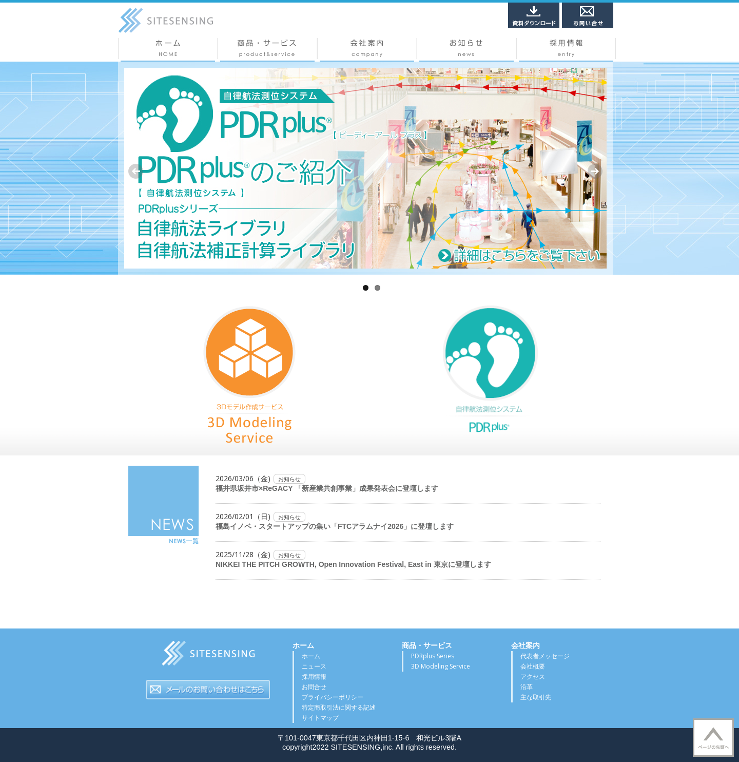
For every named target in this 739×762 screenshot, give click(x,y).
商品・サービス (267, 50)
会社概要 (367, 50)
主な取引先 (535, 697)
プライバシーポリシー (332, 697)
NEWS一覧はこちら (163, 505)
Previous (136, 171)
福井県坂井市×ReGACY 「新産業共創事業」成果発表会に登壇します (327, 488)
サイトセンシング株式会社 (207, 656)
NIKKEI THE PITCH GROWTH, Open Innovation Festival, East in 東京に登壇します (353, 564)
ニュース (466, 50)
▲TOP (713, 737)
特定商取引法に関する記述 (339, 707)
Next (594, 171)
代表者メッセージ (545, 656)
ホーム (168, 50)
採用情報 (566, 50)
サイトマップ (320, 717)
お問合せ (314, 686)
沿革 (526, 686)
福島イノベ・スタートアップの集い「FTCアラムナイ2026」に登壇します (335, 526)
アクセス (532, 676)
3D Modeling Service (440, 666)
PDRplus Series (432, 656)
